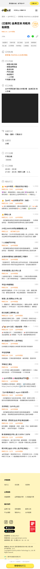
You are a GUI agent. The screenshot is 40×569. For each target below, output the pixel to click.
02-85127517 (15, 536)
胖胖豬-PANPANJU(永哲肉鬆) (29, 16)
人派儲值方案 (29, 497)
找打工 (6, 485)
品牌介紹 (7, 509)
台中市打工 (12, 16)
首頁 (3, 16)
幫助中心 (18, 512)
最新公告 (28, 509)
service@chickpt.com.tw (19, 538)
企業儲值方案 (19, 497)
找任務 (17, 485)
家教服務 (18, 509)
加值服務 (7, 497)
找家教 (27, 485)
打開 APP (34, 3)
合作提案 (28, 512)
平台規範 (7, 512)
